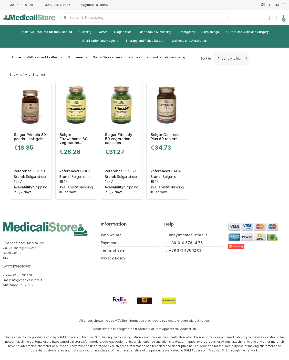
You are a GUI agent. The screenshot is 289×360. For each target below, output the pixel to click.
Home (16, 57)
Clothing (85, 32)
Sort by (206, 58)
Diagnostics (123, 32)
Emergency (187, 32)
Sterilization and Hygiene (100, 40)
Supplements (77, 57)
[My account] (269, 18)
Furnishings (210, 32)
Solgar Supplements (108, 57)
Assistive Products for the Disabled (46, 32)
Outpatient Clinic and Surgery (247, 32)
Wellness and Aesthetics (189, 40)
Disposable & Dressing (155, 32)
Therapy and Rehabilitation (144, 40)
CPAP (103, 32)
